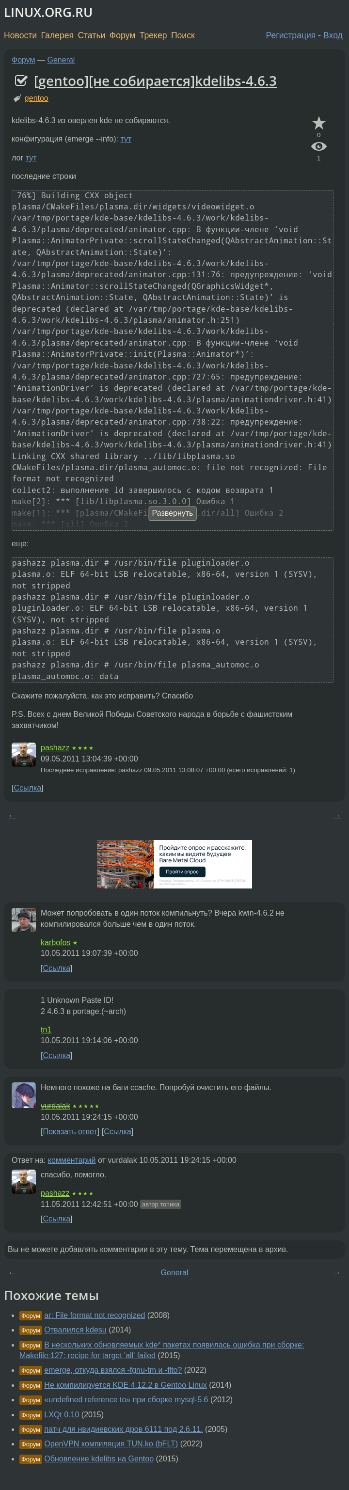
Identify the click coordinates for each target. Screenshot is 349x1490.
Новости (20, 35)
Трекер (153, 35)
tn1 (46, 1030)
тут (125, 139)
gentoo (36, 98)
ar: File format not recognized (94, 1315)
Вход (333, 35)
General (61, 60)
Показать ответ (70, 1131)
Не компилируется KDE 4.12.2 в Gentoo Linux (125, 1385)
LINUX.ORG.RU (48, 12)
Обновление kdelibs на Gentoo (99, 1459)
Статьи (91, 35)
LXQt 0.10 (61, 1415)
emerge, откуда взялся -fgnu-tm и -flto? (113, 1370)
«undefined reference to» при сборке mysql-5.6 (126, 1399)
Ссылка (27, 788)
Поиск (183, 35)
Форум (122, 35)
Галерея (57, 35)
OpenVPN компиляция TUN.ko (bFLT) (111, 1444)
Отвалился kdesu (75, 1330)
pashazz (55, 748)
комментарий (72, 1160)
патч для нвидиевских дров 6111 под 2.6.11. (123, 1429)
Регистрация (291, 35)
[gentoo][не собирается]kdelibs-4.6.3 (155, 80)
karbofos (55, 942)
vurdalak (55, 1106)
